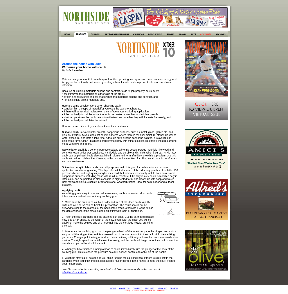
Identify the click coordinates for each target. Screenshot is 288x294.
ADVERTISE (124, 288)
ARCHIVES (149, 288)
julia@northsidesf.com (74, 272)
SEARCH (174, 288)
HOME (113, 288)
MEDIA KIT (162, 288)
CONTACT (137, 288)
